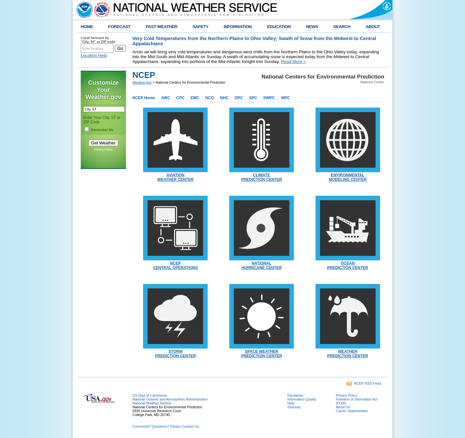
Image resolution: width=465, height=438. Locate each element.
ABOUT (373, 26)
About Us (343, 407)
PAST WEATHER (161, 26)
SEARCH (341, 26)
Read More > (293, 61)
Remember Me (102, 130)
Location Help (94, 55)
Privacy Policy (103, 149)
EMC (195, 98)
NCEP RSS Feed (364, 383)
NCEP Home (143, 98)
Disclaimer (295, 395)
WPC (285, 98)
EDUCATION (279, 26)
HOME (87, 26)
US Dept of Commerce (149, 395)
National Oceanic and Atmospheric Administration (170, 399)
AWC (165, 98)
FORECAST (119, 26)
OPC (238, 98)
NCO (209, 98)
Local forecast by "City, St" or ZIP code (98, 40)
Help (290, 403)
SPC (253, 98)
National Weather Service (151, 403)
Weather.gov (142, 82)
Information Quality (301, 399)
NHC (224, 98)
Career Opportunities (352, 411)
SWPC (269, 98)
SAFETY (200, 26)
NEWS (312, 26)
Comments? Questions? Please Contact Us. (166, 426)
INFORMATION (238, 26)
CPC (180, 98)
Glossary (294, 407)
